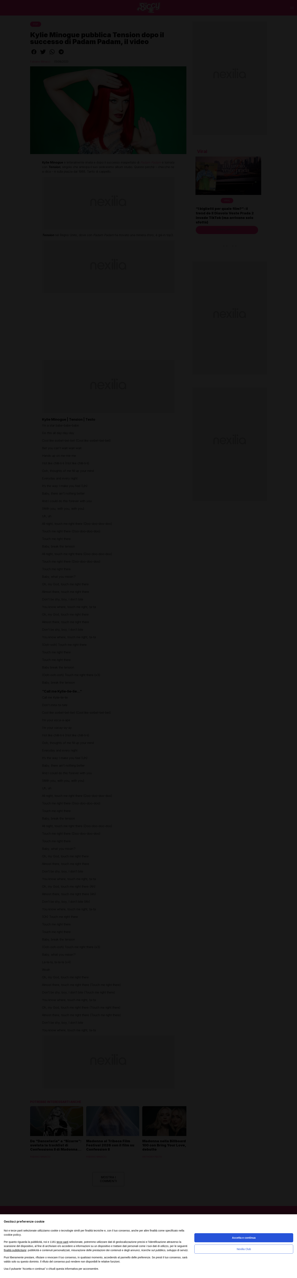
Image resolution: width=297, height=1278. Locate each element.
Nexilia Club (244, 1249)
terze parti (62, 1241)
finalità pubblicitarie (15, 1250)
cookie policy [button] (12, 1234)
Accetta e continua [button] (244, 1237)
